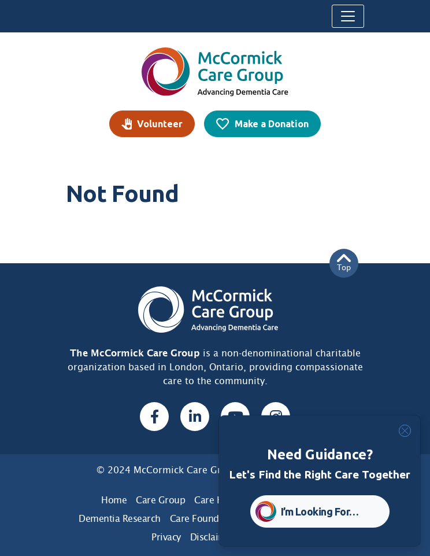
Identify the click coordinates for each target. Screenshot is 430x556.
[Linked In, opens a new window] (194, 416)
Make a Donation (272, 124)
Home (114, 500)
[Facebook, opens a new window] (154, 416)
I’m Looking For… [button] (320, 511)
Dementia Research (120, 518)
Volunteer (160, 124)
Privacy (166, 537)
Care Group (160, 500)
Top (344, 263)
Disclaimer (212, 537)
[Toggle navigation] (348, 16)
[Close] (405, 431)
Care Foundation (205, 518)
